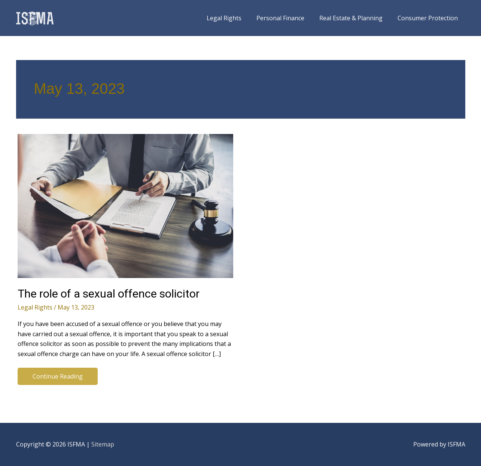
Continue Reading (57, 378)
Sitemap (102, 444)
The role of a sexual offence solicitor (109, 293)
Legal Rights (35, 307)
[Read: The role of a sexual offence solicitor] (125, 205)
